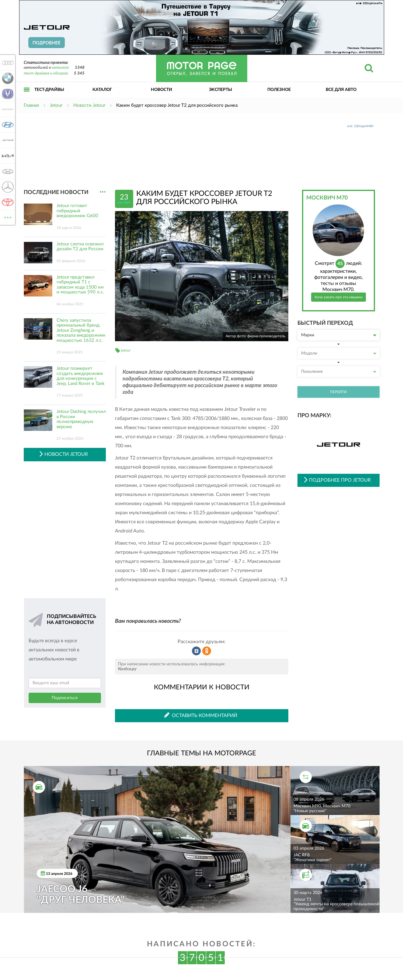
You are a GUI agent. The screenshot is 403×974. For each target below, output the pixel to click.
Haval (7, 109)
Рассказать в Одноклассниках (206, 651)
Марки (339, 335)
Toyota (7, 202)
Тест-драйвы (49, 90)
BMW (7, 78)
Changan (7, 94)
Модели (339, 353)
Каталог (102, 90)
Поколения (339, 371)
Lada (7, 171)
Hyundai (7, 125)
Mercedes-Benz (7, 187)
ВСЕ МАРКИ (7, 217)
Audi (7, 63)
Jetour (7, 140)
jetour (125, 350)
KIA (7, 156)
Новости (161, 90)
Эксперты (220, 90)
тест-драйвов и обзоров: (46, 73)
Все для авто (341, 90)
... (102, 192)
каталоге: (60, 68)
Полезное (279, 90)
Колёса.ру (127, 669)
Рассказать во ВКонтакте (196, 651)
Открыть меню (27, 96)
